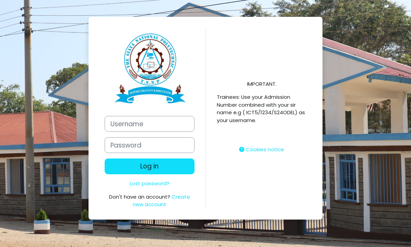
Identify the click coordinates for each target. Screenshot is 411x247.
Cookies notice (261, 149)
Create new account (161, 200)
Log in (149, 166)
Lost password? (149, 183)
